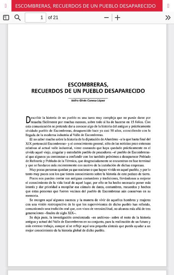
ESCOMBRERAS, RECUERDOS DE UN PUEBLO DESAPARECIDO (85, 5)
